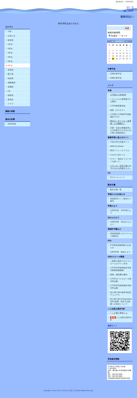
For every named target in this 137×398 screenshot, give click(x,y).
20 (120, 56)
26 (117, 59)
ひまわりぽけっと (117, 155)
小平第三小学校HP (118, 95)
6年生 (10, 65)
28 (123, 59)
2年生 (10, 48)
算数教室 (11, 83)
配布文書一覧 (116, 189)
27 (120, 59)
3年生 (10, 53)
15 (127, 53)
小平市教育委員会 (117, 106)
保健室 (10, 87)
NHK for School (116, 146)
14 (123, 53)
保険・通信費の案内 (118, 274)
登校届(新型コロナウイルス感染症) (121, 234)
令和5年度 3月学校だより (120, 211)
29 (127, 59)
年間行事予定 (116, 78)
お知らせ (11, 36)
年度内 (113, 36)
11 (113, 53)
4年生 (10, 57)
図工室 (10, 74)
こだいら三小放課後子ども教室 (120, 100)
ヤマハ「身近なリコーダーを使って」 (120, 160)
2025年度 (12, 124)
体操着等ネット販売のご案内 (120, 200)
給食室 (10, 78)
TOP (10, 31)
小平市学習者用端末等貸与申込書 (120, 286)
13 (120, 53)
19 (117, 56)
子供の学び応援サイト (119, 142)
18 (113, 56)
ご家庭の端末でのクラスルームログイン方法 (120, 262)
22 (127, 56)
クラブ (10, 104)
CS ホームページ (117, 177)
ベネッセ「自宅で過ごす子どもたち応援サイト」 (120, 167)
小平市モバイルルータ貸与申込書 (120, 280)
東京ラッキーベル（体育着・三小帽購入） (120, 122)
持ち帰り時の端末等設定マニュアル (120, 293)
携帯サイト (112, 326)
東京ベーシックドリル (119, 150)
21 (123, 56)
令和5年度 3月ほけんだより (120, 223)
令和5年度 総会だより (120, 252)
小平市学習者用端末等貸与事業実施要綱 (120, 269)
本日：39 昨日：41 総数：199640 (128, 9)
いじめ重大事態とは (118, 313)
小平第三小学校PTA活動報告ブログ (120, 115)
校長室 (10, 40)
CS (9, 91)
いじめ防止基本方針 (121, 318)
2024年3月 (119, 41)
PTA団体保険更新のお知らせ (120, 246)
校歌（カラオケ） (117, 110)
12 (117, 53)
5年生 (10, 61)
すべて (123, 36)
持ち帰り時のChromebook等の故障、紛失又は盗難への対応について (121, 301)
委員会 (10, 99)
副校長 (10, 95)
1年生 (10, 44)
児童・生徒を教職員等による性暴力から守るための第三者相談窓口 (120, 130)
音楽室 (10, 70)
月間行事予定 (116, 74)
